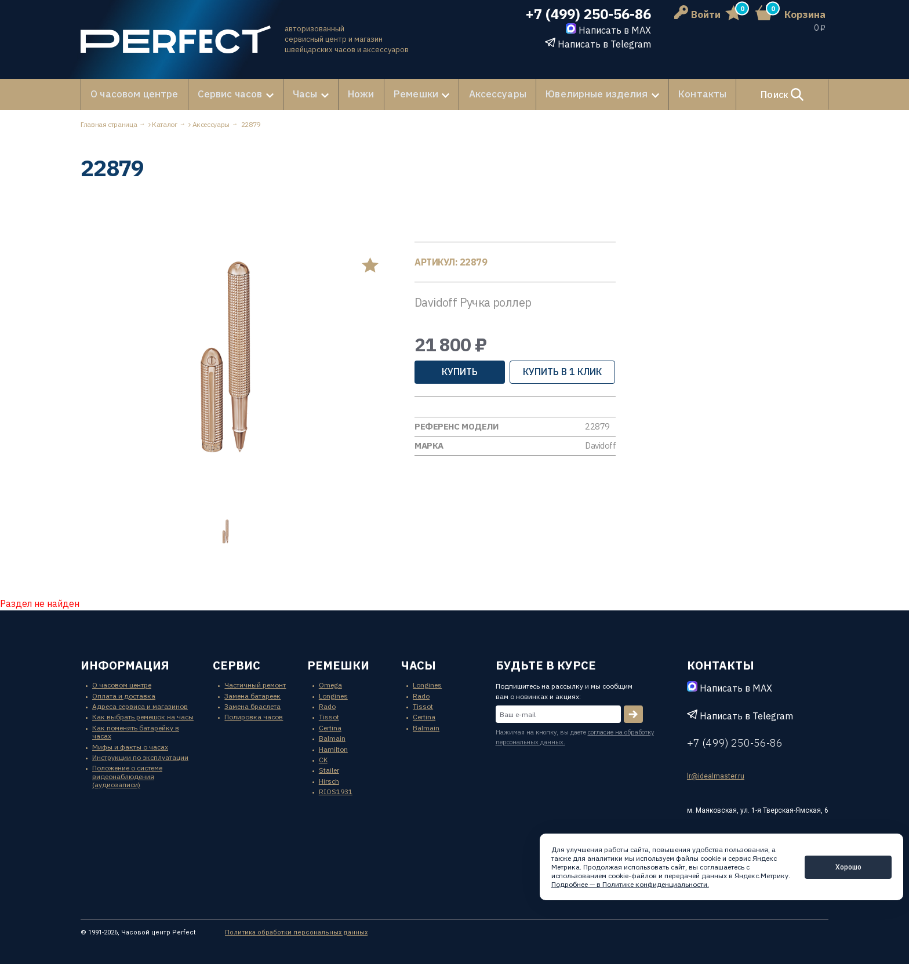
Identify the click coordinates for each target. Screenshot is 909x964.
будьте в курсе (546, 664)
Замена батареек (252, 694)
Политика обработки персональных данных (296, 930)
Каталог (164, 123)
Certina (330, 726)
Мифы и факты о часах (130, 745)
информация (125, 664)
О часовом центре (131, 94)
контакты (720, 664)
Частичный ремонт (255, 683)
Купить (460, 370)
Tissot (329, 715)
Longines (333, 694)
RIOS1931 (335, 790)
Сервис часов (222, 94)
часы (418, 664)
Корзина (805, 14)
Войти (697, 14)
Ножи (350, 94)
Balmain (332, 737)
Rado (327, 705)
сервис (236, 664)
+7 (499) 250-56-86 (588, 14)
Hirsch (329, 780)
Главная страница (109, 123)
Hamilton (333, 747)
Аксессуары (479, 94)
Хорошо (848, 867)
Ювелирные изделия (572, 94)
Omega (330, 683)
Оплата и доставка (123, 694)
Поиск (767, 94)
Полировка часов (253, 715)
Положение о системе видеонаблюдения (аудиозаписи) (127, 775)
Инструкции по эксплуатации (140, 756)
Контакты (674, 94)
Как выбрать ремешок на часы (143, 715)
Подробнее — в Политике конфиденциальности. (630, 884)
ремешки (338, 664)
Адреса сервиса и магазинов (140, 705)
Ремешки (400, 94)
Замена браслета (252, 705)
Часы (295, 94)
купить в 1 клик (562, 370)
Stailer (329, 769)
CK (323, 758)
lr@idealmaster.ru (715, 775)
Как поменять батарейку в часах (135, 730)
